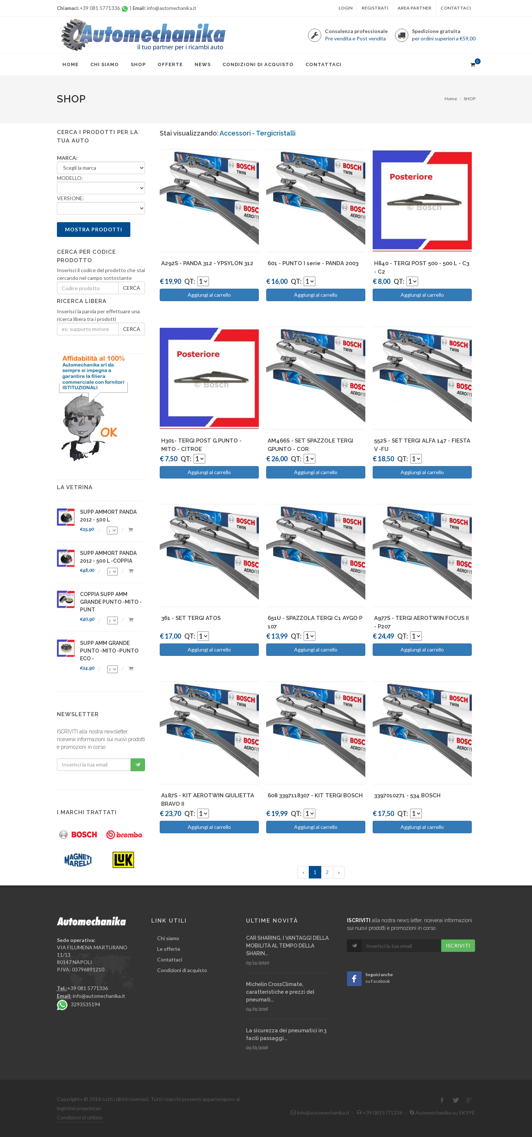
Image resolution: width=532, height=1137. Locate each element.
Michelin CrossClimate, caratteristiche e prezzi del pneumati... (280, 992)
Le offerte (168, 949)
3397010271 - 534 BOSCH (407, 795)
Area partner (414, 8)
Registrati (375, 8)
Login (345, 8)
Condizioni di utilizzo (80, 1117)
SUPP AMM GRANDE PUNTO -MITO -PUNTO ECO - (109, 650)
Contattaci (456, 8)
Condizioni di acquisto (182, 970)
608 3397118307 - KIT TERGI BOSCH (315, 795)
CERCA (131, 288)
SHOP (469, 98)
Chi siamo (168, 938)
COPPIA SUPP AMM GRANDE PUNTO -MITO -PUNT (111, 602)
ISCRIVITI (458, 945)
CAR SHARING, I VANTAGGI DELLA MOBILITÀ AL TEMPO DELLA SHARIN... (287, 945)
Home (451, 98)
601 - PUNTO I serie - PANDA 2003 (313, 263)
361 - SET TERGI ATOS (191, 618)
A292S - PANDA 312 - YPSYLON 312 (207, 263)
